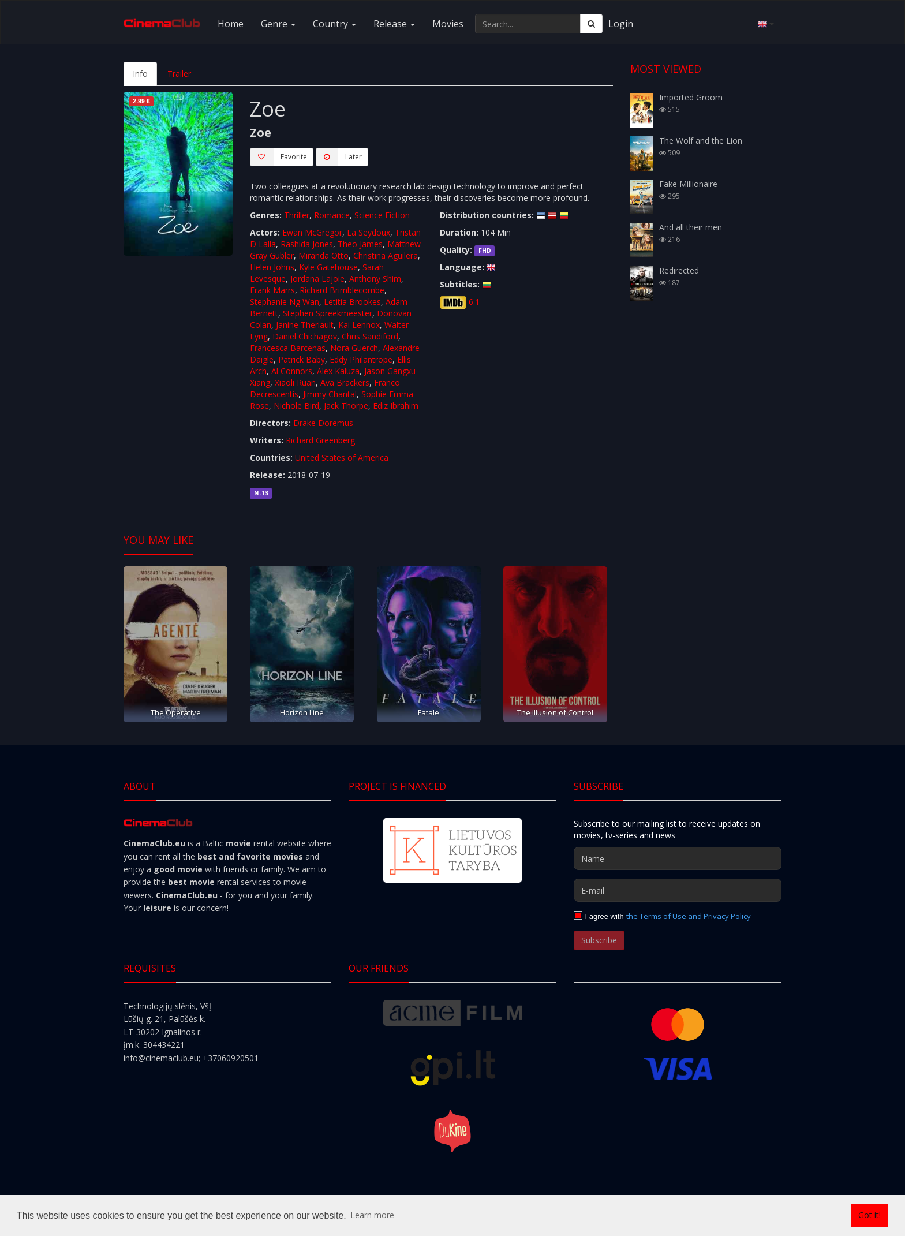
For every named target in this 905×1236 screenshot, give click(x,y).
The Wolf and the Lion (700, 140)
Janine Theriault (305, 324)
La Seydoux (368, 232)
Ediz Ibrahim (395, 405)
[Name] (677, 858)
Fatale (428, 712)
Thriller (296, 215)
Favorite (278, 157)
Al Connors (291, 370)
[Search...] (528, 23)
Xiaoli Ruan (295, 382)
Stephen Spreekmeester (327, 313)
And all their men (690, 227)
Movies (447, 23)
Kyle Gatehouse (328, 267)
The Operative (176, 712)
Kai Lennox (359, 324)
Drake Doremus (323, 422)
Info (140, 73)
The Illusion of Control (555, 712)
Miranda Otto (323, 255)
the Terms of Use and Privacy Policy (688, 916)
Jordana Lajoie (317, 278)
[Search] (591, 23)
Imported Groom (691, 97)
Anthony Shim (375, 278)
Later (339, 157)
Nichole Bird (296, 405)
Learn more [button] (372, 1214)
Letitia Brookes (352, 301)
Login (620, 23)
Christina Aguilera (385, 255)
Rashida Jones (307, 243)
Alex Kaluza (338, 370)
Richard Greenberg (320, 440)
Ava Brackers (344, 382)
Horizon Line (302, 712)
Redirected (679, 270)
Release (394, 23)
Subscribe (599, 940)
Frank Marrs (272, 290)
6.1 (474, 301)
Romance (332, 215)
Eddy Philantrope (361, 359)
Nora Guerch (354, 347)
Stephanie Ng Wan (284, 301)
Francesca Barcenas (288, 347)
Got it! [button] (869, 1214)
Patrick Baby (301, 359)
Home (231, 23)
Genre (278, 23)
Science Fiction (382, 215)
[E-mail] (677, 890)
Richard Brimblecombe (342, 290)
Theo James (360, 243)
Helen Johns (272, 267)
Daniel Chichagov (304, 336)
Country (334, 23)
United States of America (341, 457)
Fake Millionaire (688, 183)
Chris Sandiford (370, 336)
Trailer (179, 73)
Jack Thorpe (346, 405)
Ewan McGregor (312, 232)
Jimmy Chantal (330, 394)
